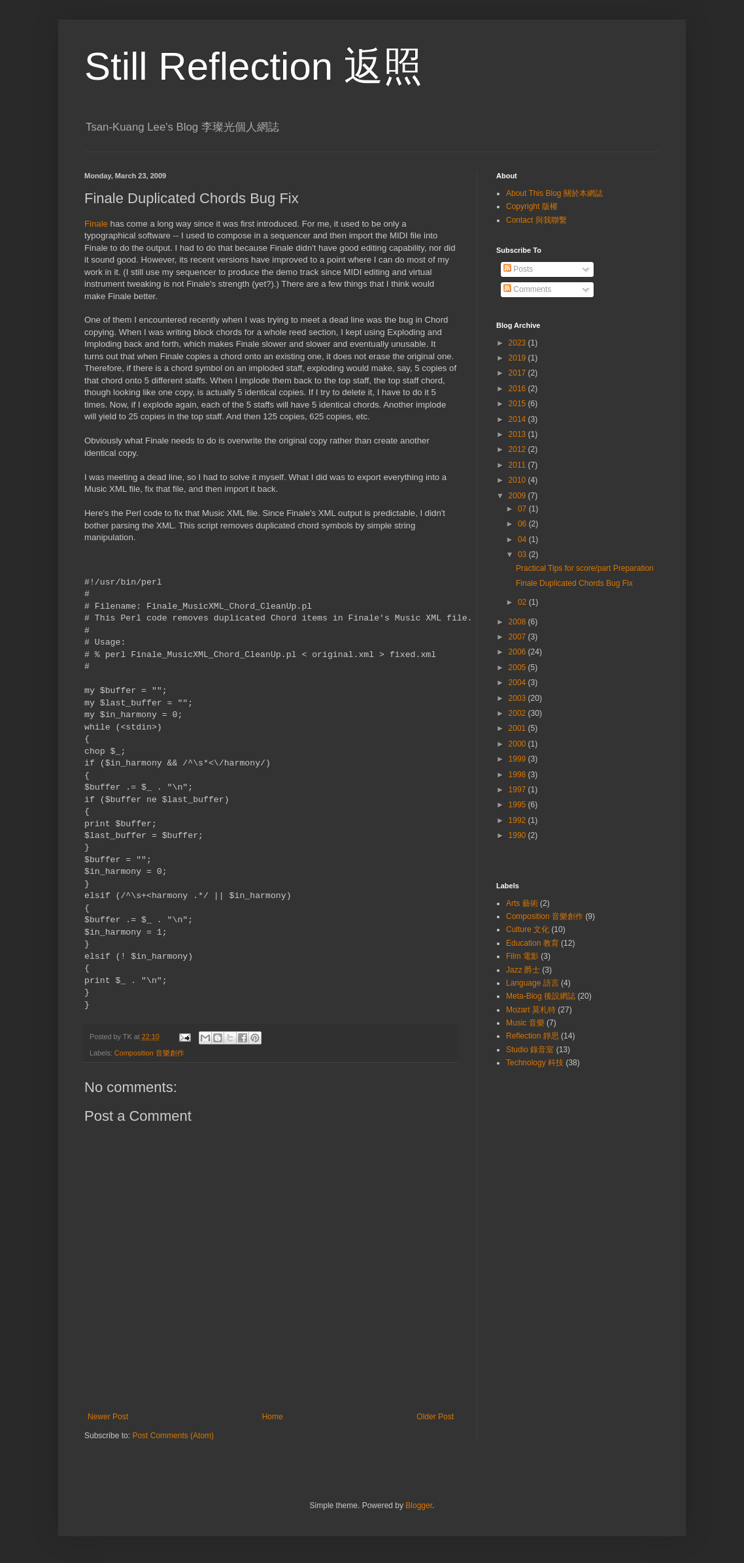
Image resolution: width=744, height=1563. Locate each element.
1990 (518, 835)
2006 (518, 651)
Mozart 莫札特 (531, 1009)
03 (523, 554)
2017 (518, 373)
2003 (518, 698)
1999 (518, 759)
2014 (518, 419)
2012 (518, 449)
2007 (518, 636)
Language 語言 (532, 983)
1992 (518, 820)
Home (272, 1416)
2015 (518, 403)
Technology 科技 (535, 1062)
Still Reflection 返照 (253, 66)
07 (523, 508)
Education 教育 (532, 943)
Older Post (435, 1416)
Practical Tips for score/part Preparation (585, 568)
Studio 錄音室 (530, 1049)
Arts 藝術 (522, 903)
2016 (518, 388)
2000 (518, 744)
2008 (518, 621)
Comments (527, 289)
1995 (518, 804)
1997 (518, 789)
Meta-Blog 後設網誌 (540, 996)
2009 (518, 495)
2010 (518, 480)
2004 (518, 682)
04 (523, 539)
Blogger (418, 1505)
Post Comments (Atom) (173, 1435)
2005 (518, 667)
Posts (518, 269)
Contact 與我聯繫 (536, 220)
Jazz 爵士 (523, 970)
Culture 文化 (527, 929)
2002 (518, 713)
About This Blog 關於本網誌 (554, 193)
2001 (518, 728)
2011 (518, 465)
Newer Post (108, 1416)
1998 (518, 774)
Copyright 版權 (532, 206)
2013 (518, 434)
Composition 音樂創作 (149, 1053)
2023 (518, 342)
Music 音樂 (525, 1022)
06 (523, 523)
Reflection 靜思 (532, 1035)
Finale (96, 224)
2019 (518, 358)
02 (523, 602)
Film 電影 (522, 956)
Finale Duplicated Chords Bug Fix (574, 583)
